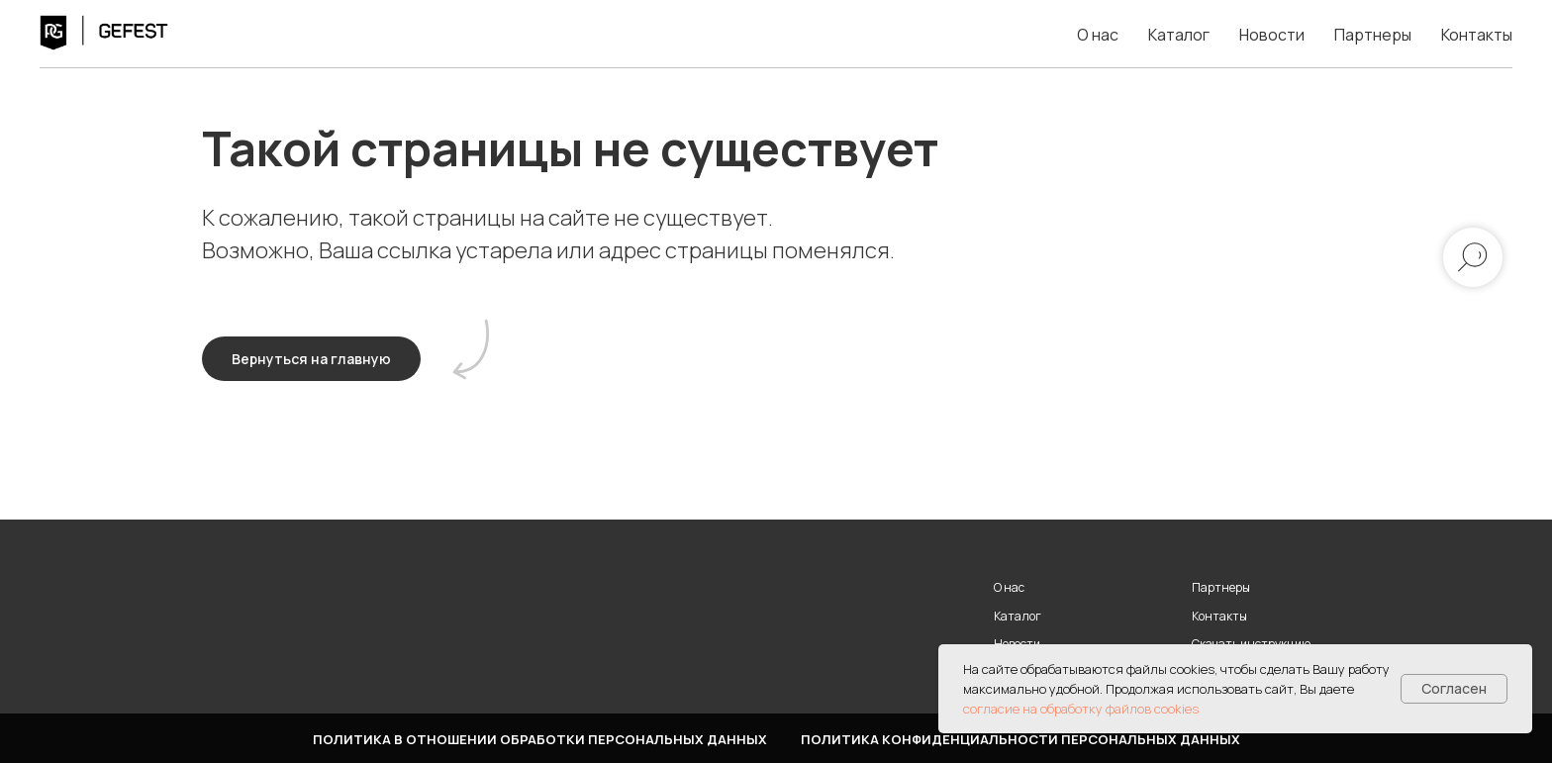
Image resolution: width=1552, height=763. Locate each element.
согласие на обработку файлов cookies (1081, 708)
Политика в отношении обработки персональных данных (540, 739)
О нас (1097, 35)
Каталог (1179, 35)
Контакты (1476, 35)
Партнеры (1372, 35)
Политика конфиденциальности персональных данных (1020, 739)
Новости (1272, 35)
